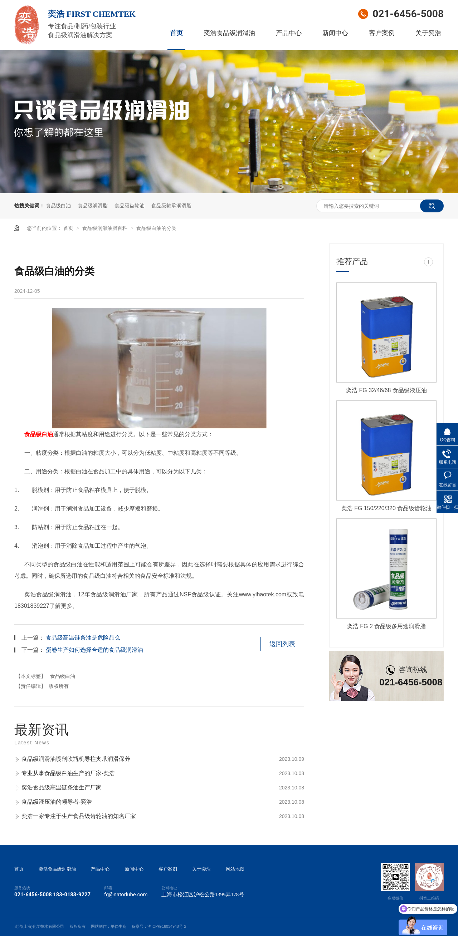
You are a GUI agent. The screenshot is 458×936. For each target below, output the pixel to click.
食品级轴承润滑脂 (171, 205)
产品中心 (289, 32)
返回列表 (282, 643)
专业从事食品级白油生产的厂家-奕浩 (68, 773)
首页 (176, 32)
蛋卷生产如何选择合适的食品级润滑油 (94, 650)
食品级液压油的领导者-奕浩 (56, 802)
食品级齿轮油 (129, 205)
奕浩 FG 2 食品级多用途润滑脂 (386, 626)
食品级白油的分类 (156, 228)
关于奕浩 (428, 32)
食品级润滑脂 (93, 205)
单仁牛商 (118, 926)
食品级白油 (58, 205)
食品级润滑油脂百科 (105, 228)
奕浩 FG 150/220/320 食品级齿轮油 (386, 508)
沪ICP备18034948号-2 (166, 926)
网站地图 (235, 869)
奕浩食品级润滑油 (229, 32)
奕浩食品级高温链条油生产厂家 (61, 787)
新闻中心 (335, 32)
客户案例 (382, 32)
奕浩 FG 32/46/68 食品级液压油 (386, 390)
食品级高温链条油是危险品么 (83, 638)
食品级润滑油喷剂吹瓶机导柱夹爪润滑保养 (75, 759)
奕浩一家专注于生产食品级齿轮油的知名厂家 (78, 816)
